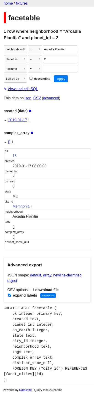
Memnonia (21, 206)
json (28, 98)
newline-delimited (67, 275)
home (8, 3)
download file (45, 290)
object (12, 281)
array (47, 275)
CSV (37, 98)
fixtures (22, 3)
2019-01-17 (17, 120)
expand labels (22, 295)
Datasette (25, 390)
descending (40, 78)
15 (15, 156)
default (35, 275)
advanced (51, 98)
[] (9, 142)
